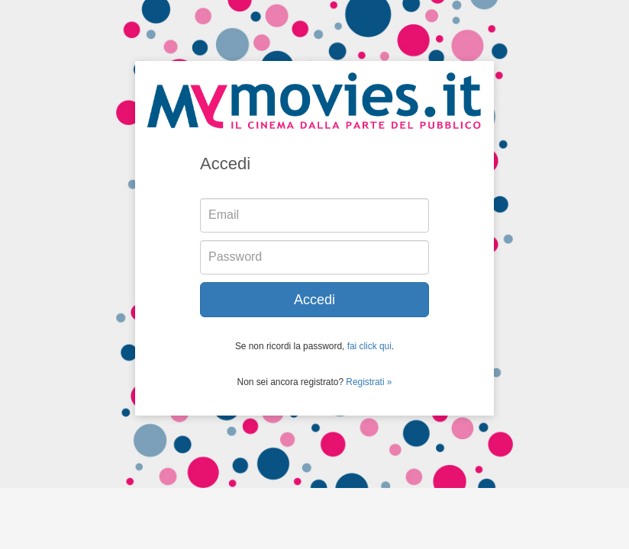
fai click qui (369, 346)
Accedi (314, 299)
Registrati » (369, 382)
